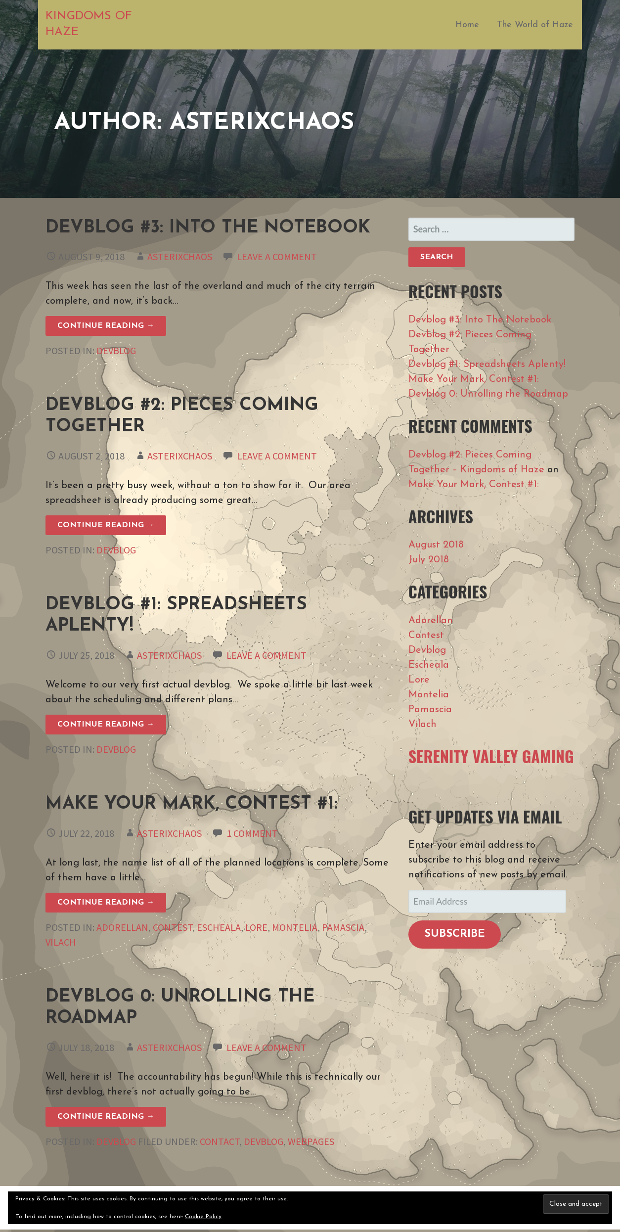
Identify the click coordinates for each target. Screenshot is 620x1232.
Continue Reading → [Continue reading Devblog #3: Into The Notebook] (105, 326)
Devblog (116, 350)
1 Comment (252, 833)
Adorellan (122, 927)
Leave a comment (277, 256)
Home (467, 25)
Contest (172, 927)
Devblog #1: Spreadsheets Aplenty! (487, 364)
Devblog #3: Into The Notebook (207, 228)
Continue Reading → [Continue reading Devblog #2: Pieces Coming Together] (105, 525)
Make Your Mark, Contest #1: (191, 804)
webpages (311, 1141)
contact (219, 1141)
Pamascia (343, 927)
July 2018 (428, 560)
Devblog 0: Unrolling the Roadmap (488, 394)
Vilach (60, 942)
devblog (263, 1141)
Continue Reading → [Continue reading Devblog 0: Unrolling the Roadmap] (105, 1117)
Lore (256, 927)
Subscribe (454, 934)
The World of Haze (535, 25)
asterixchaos (179, 256)
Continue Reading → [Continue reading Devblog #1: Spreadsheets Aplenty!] (105, 725)
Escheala (219, 927)
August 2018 (436, 545)
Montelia (294, 927)
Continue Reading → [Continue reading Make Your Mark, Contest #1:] (105, 903)
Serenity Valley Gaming (491, 756)
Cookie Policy (203, 1217)
